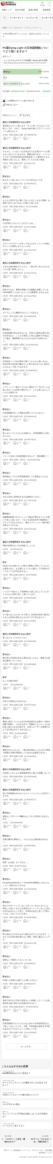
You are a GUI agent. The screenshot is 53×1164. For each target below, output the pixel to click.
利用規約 (42, 1153)
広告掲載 (48, 1150)
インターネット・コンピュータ (23, 18)
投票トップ (6, 10)
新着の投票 (33, 10)
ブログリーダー (38, 1150)
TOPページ (7, 1150)
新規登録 (17, 1150)
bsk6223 (47, 91)
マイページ (26, 1150)
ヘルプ (49, 1153)
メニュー (49, 5)
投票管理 (46, 10)
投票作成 (42, 5)
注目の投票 (20, 10)
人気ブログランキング (8, 4)
